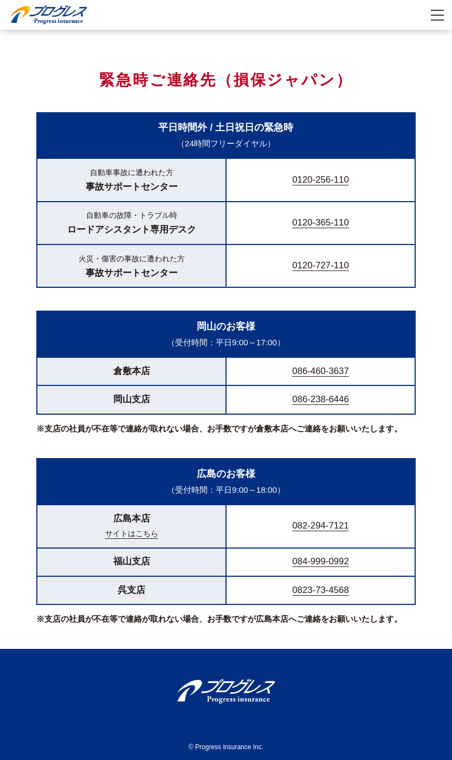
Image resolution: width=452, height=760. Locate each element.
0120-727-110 (320, 265)
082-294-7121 (320, 525)
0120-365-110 (320, 222)
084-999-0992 (320, 561)
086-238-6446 (320, 399)
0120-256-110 (320, 180)
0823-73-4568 (320, 590)
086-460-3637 (320, 371)
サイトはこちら (131, 533)
